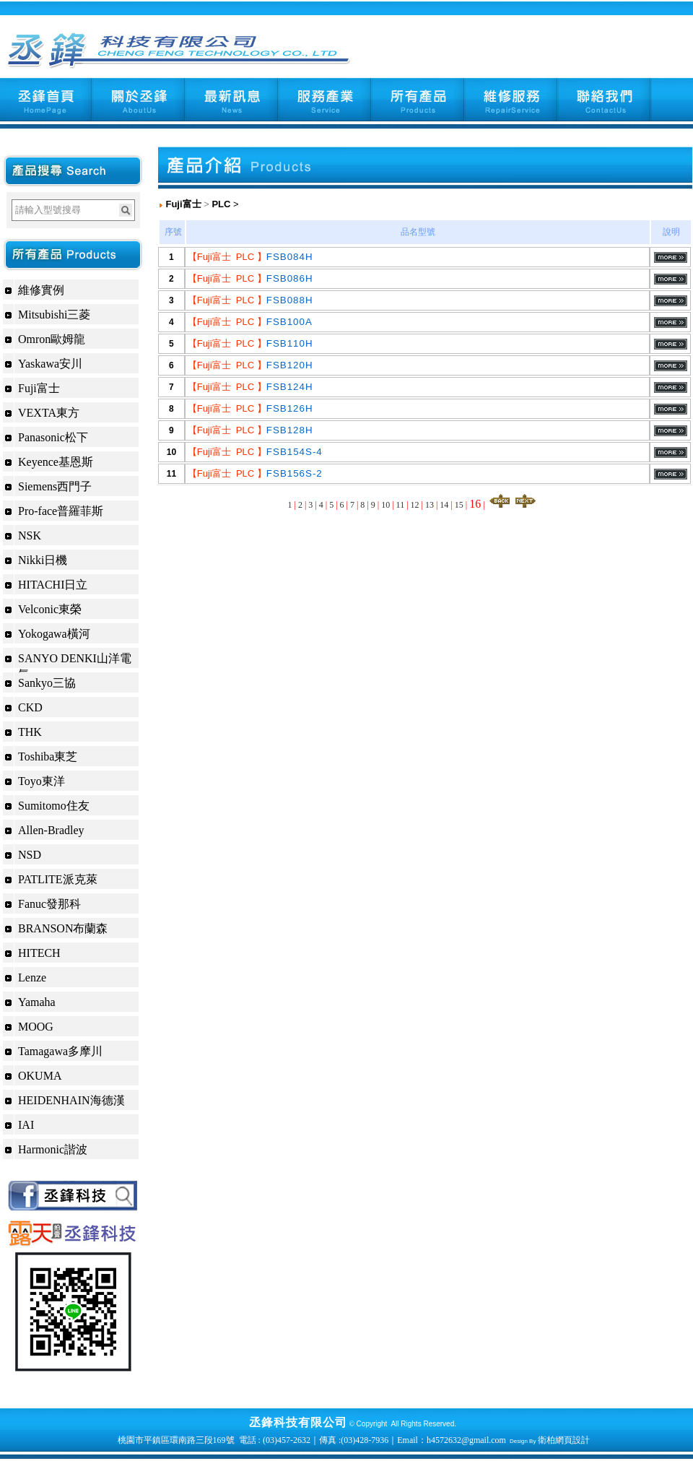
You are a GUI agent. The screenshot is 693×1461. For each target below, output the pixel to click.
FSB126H (289, 408)
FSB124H (289, 386)
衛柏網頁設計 (564, 1440)
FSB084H (289, 256)
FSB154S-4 (294, 451)
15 (459, 505)
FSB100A (289, 321)
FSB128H (289, 430)
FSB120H (289, 365)
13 (429, 505)
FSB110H (289, 343)
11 (400, 505)
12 (415, 505)
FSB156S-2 (294, 473)
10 (385, 505)
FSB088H (289, 300)
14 (444, 505)
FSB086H (289, 278)
